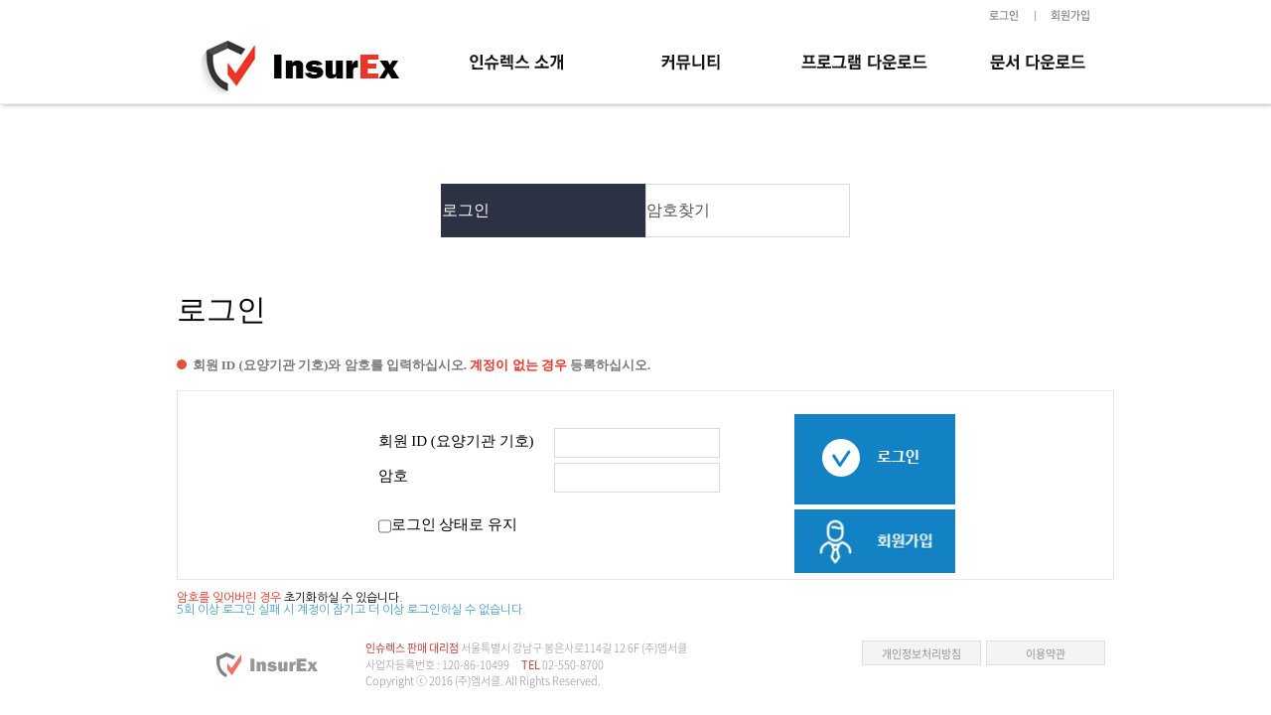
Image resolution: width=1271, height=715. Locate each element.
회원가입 (1070, 15)
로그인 (1004, 15)
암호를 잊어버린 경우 (229, 598)
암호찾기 (678, 210)
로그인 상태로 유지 (454, 524)
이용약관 (1045, 653)
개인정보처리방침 (921, 653)
